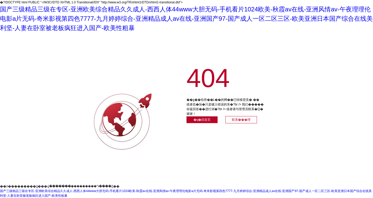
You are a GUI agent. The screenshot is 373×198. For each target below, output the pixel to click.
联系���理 (241, 120)
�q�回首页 (202, 120)
